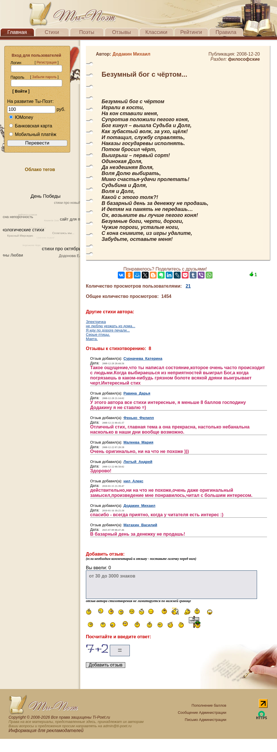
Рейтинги (191, 32)
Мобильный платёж (32, 134)
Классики (156, 32)
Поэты (86, 32)
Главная (17, 32)
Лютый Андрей (138, 462)
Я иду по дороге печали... (108, 330)
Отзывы (121, 32)
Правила (225, 32)
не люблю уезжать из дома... (110, 326)
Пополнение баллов (209, 705)
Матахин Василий (140, 525)
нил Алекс (133, 481)
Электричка (96, 322)
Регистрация (46, 62)
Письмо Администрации (205, 720)
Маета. (92, 339)
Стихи (52, 32)
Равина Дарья (137, 393)
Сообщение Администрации (202, 712)
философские (244, 59)
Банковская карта (30, 125)
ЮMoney (21, 117)
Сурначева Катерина (143, 358)
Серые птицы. (98, 334)
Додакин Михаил (139, 505)
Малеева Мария (138, 442)
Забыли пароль (44, 77)
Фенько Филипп (139, 418)
